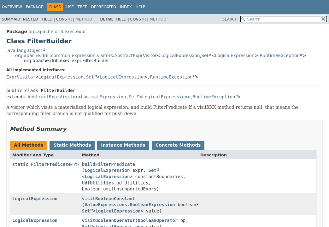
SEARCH (230, 19)
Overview (12, 7)
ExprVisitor (21, 76)
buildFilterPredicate (108, 164)
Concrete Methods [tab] (178, 145)
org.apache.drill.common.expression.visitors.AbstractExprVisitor (86, 55)
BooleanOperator (158, 220)
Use (70, 7)
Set (205, 55)
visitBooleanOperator (108, 220)
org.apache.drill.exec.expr (57, 31)
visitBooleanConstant (108, 198)
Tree (82, 7)
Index (126, 7)
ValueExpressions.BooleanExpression (130, 204)
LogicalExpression (180, 55)
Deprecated (103, 7)
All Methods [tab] (28, 145)
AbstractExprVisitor (52, 96)
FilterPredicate (51, 164)
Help (140, 7)
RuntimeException (280, 55)
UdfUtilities (98, 182)
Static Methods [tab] (72, 145)
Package (34, 7)
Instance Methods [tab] (123, 145)
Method (84, 19)
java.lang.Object (24, 50)
